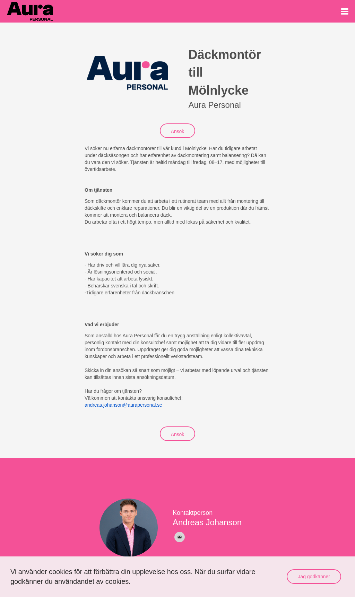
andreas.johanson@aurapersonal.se (123, 405)
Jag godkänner (314, 576)
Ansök (177, 131)
